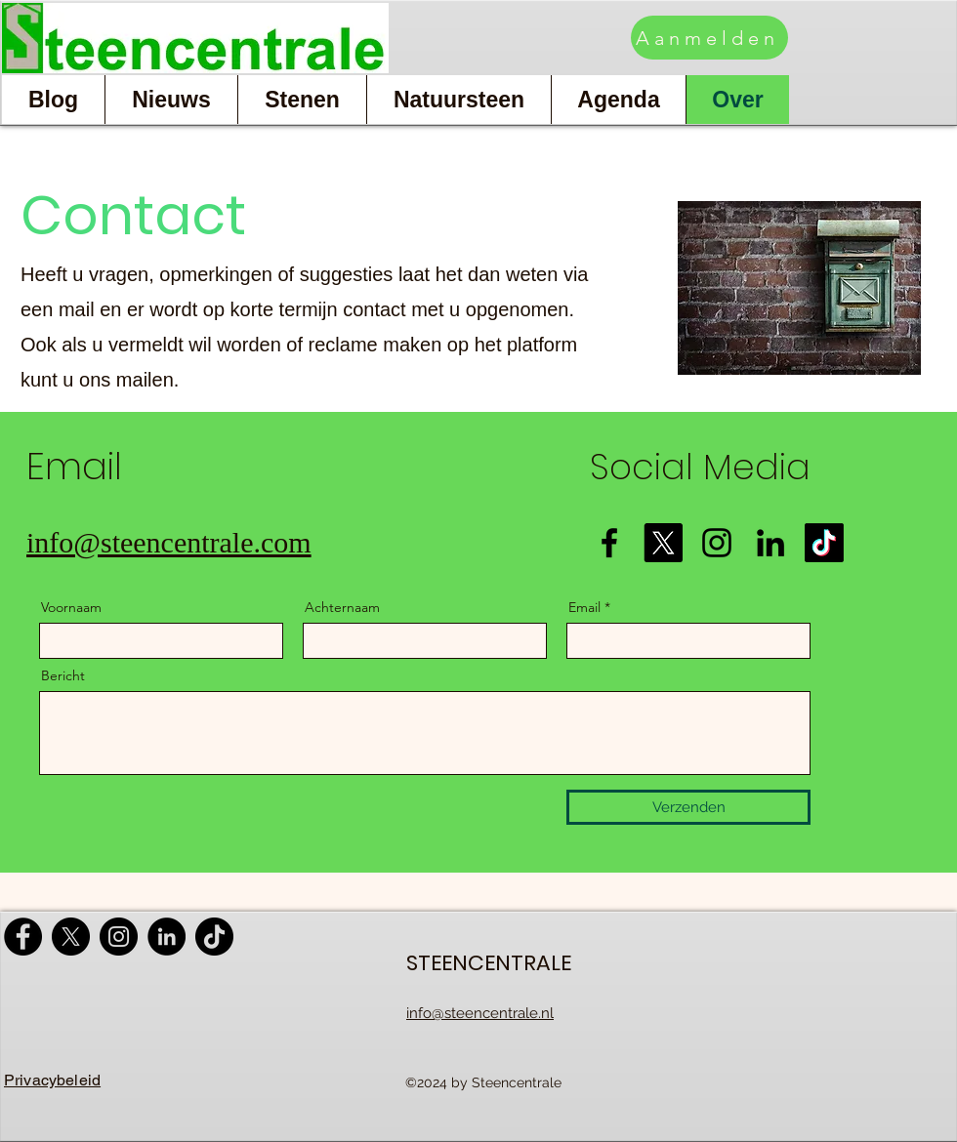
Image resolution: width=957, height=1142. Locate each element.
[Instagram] (716, 542)
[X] (71, 937)
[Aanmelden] (709, 38)
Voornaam (71, 607)
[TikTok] (214, 937)
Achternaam (342, 607)
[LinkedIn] (770, 542)
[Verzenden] (688, 807)
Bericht (63, 675)
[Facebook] (609, 542)
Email (584, 607)
